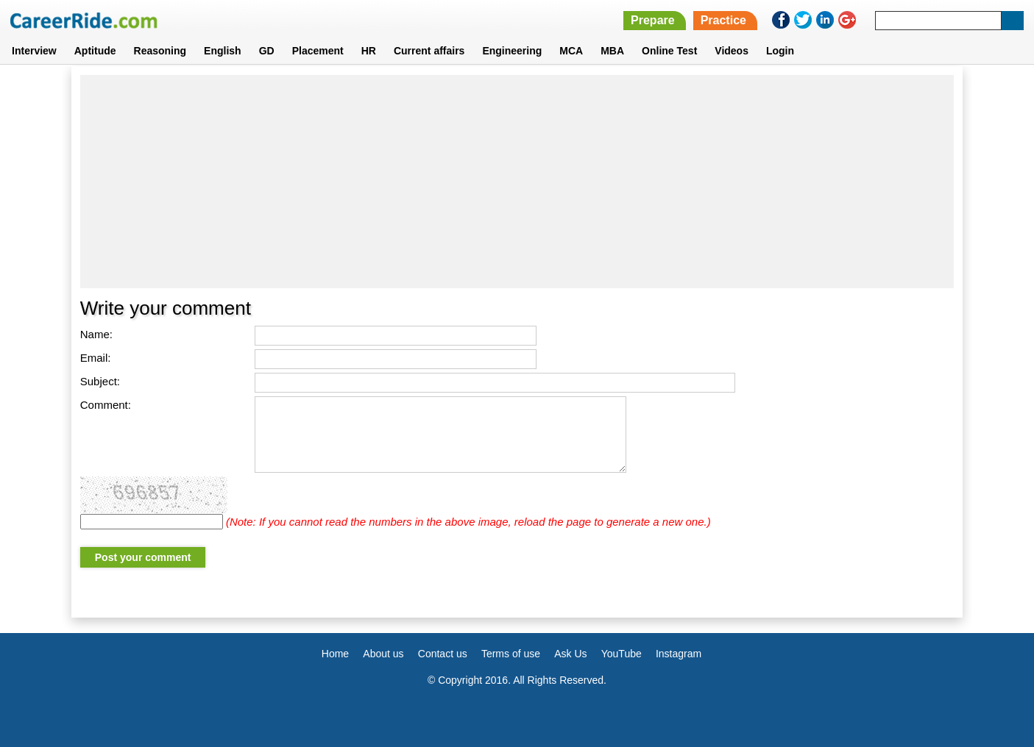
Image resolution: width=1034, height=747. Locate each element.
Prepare (653, 20)
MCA (571, 51)
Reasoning (160, 51)
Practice (723, 20)
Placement (318, 51)
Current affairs (429, 51)
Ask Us (570, 654)
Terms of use (510, 654)
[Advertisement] (517, 182)
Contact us (442, 654)
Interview (34, 51)
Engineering (512, 51)
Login (780, 51)
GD (267, 51)
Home (335, 654)
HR (368, 51)
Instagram (678, 654)
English (222, 51)
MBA (612, 51)
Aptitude (95, 51)
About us (383, 654)
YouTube (621, 654)
